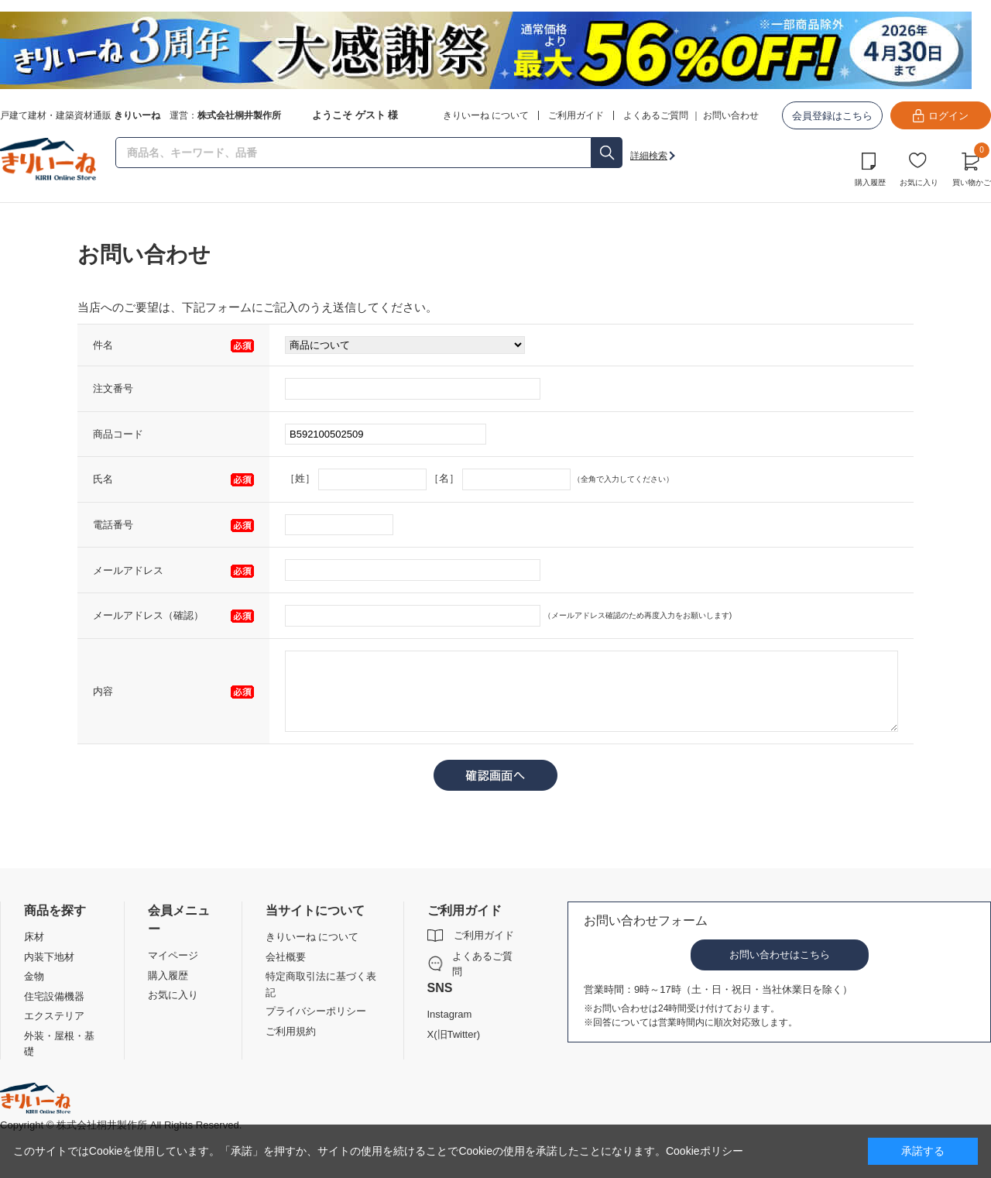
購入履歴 (870, 182)
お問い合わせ (731, 115)
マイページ (173, 955)
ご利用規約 (291, 1031)
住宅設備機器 (54, 996)
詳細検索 (648, 155)
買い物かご (971, 167)
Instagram (449, 1014)
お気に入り (919, 182)
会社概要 (286, 957)
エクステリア (54, 1016)
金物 (34, 976)
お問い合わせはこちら (779, 954)
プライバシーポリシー (316, 1011)
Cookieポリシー (704, 1151)
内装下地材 (49, 957)
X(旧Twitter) (454, 1034)
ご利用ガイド (484, 935)
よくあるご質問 (655, 115)
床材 (34, 937)
